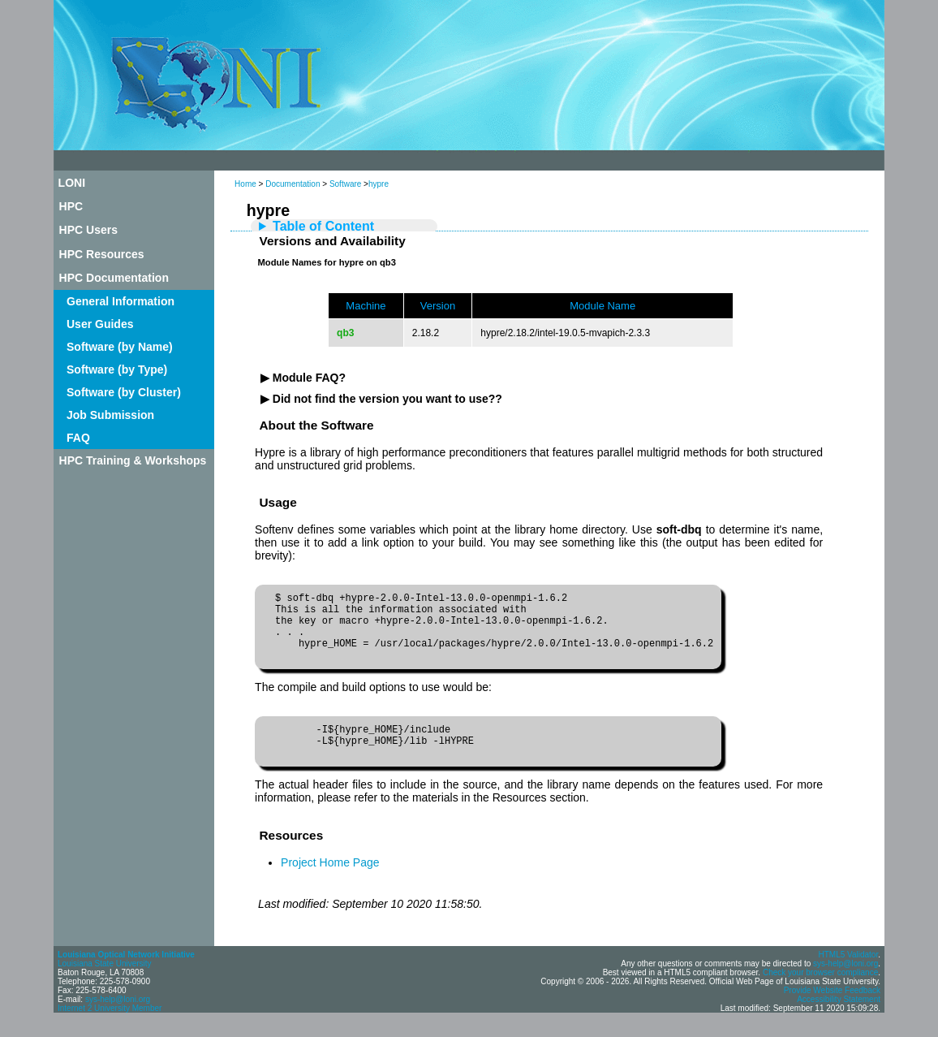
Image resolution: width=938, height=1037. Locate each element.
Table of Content (323, 226)
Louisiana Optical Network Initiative (126, 976)
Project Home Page (330, 884)
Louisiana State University (105, 985)
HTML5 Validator (848, 976)
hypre (378, 183)
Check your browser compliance (820, 994)
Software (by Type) (117, 369)
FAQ (78, 437)
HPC (71, 206)
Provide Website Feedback (832, 1012)
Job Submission (110, 414)
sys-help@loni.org (117, 1021)
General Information (120, 301)
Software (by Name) (120, 346)
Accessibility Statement (838, 1021)
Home (245, 183)
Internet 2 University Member (109, 1030)
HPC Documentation (114, 277)
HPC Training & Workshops (133, 460)
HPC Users (88, 229)
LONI (71, 182)
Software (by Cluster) (124, 392)
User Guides (100, 324)
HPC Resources (101, 254)
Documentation (292, 183)
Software (345, 183)
